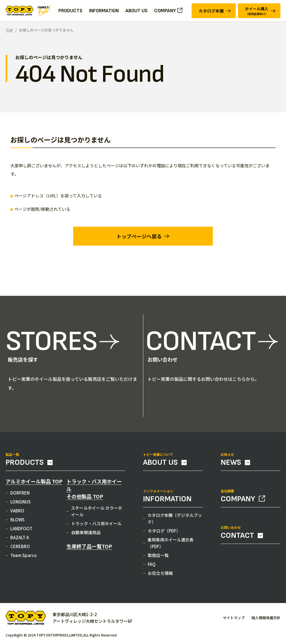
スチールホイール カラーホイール (96, 514)
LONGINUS (20, 504)
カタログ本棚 (211, 11)
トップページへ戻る (139, 236)
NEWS (231, 465)
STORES (51, 344)
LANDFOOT (21, 531)
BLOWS (17, 522)
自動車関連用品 (86, 535)
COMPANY (165, 11)
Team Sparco (23, 558)
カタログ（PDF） (164, 533)
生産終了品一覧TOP (89, 549)
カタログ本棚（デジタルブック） (174, 521)
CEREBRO (20, 549)
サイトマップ (234, 617)
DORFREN (20, 495)
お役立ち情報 (160, 576)
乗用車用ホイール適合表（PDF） (170, 545)
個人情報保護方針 (265, 617)
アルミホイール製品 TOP (34, 484)
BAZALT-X (19, 540)
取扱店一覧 (158, 558)
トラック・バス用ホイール (96, 526)
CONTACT (200, 344)
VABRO (17, 513)
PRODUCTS (25, 465)
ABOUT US (136, 11)
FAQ (152, 567)
